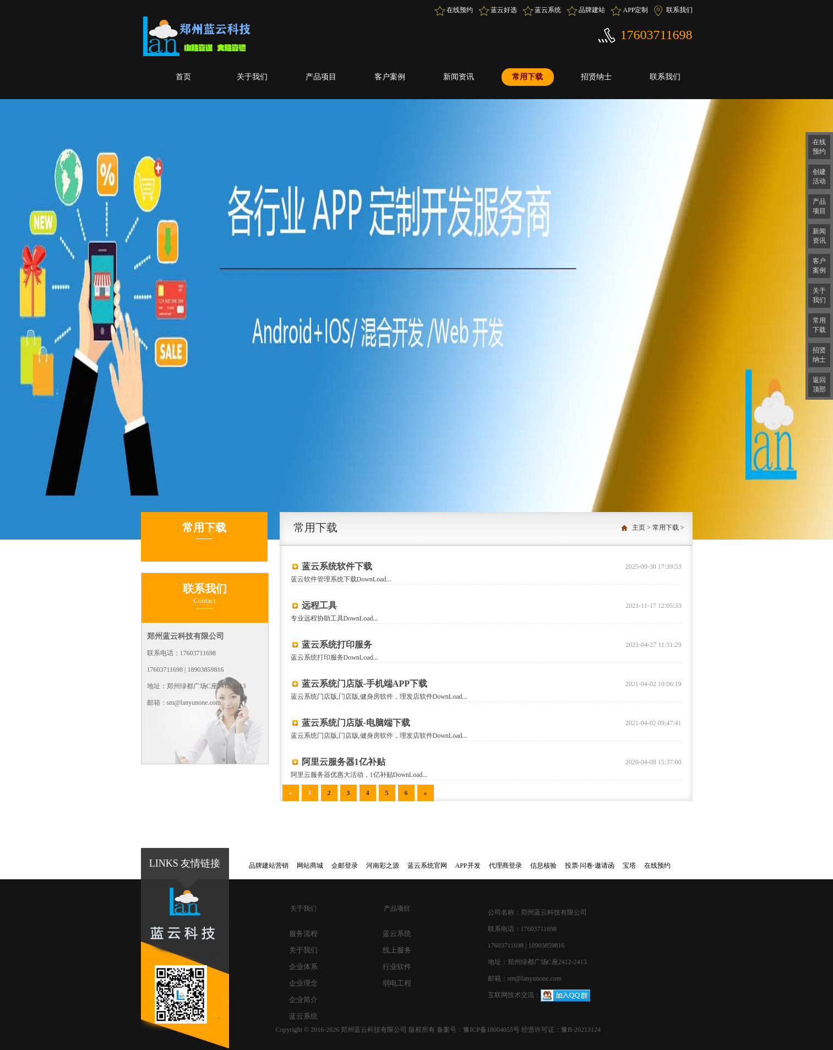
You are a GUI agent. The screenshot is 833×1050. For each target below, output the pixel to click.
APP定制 (635, 10)
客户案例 (389, 77)
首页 (183, 77)
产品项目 (321, 77)
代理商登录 (505, 865)
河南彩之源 (382, 865)
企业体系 (303, 966)
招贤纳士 (596, 77)
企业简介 (303, 999)
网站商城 (310, 865)
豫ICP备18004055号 (492, 1029)
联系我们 (679, 10)
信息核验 (543, 865)
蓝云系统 (548, 10)
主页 (638, 527)
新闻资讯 (458, 77)
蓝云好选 (504, 10)
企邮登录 (344, 865)
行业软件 (397, 966)
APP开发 (468, 865)
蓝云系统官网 (427, 865)
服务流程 (303, 933)
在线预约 (460, 10)
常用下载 (527, 77)
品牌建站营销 (268, 865)
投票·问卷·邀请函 (589, 865)
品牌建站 (592, 10)
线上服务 (397, 950)
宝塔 (629, 865)
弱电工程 (397, 983)
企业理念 (303, 983)
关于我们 (252, 77)
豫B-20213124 (581, 1029)
